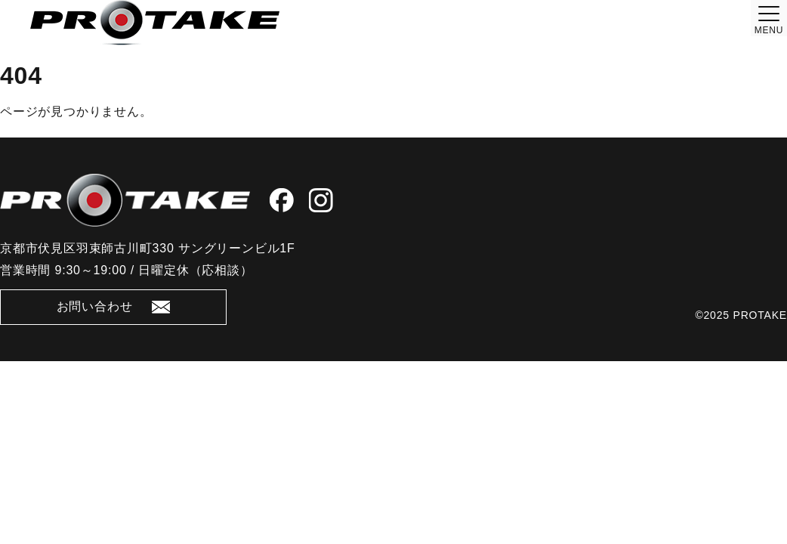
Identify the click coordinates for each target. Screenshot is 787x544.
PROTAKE (760, 315)
